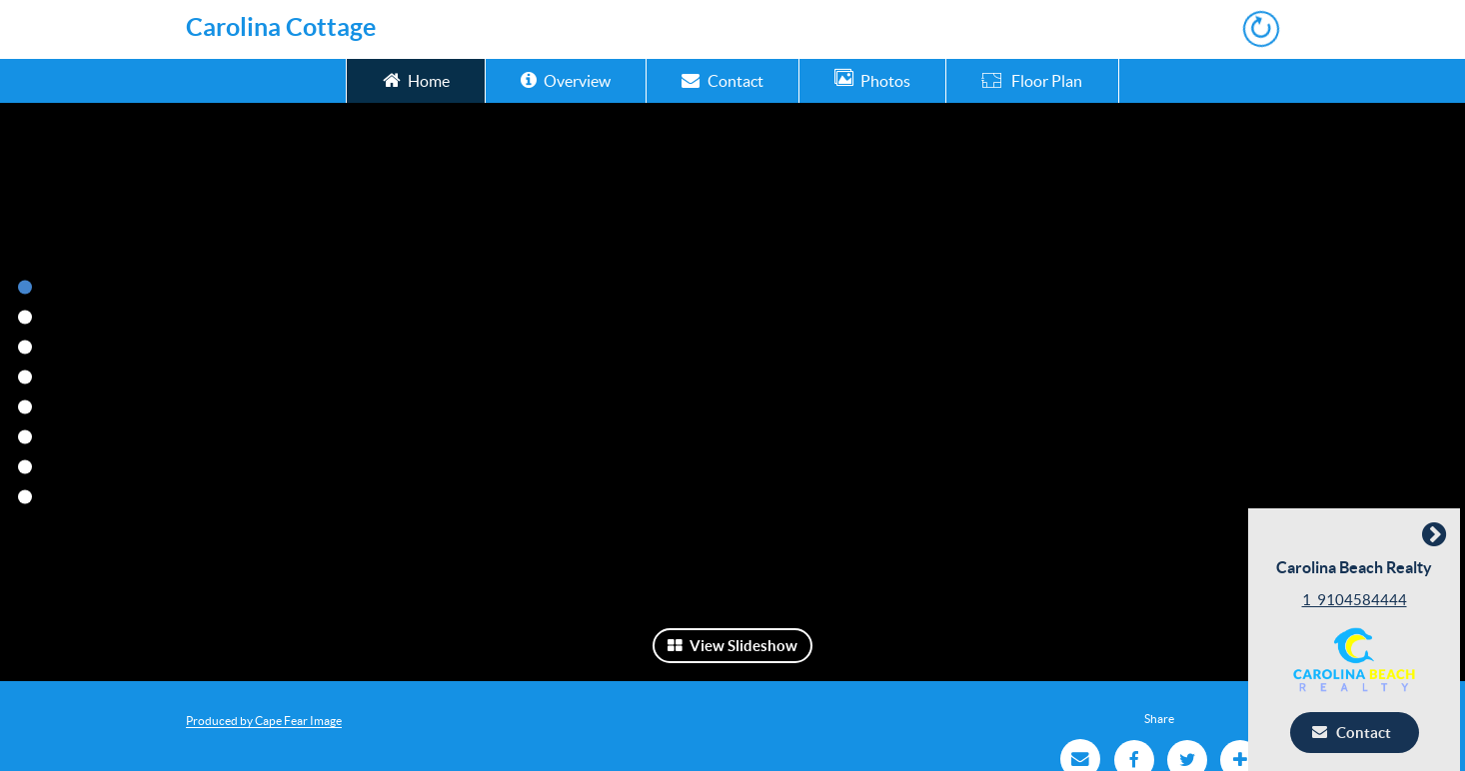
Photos (872, 79)
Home (416, 79)
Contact (722, 79)
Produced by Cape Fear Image (264, 720)
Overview (566, 79)
